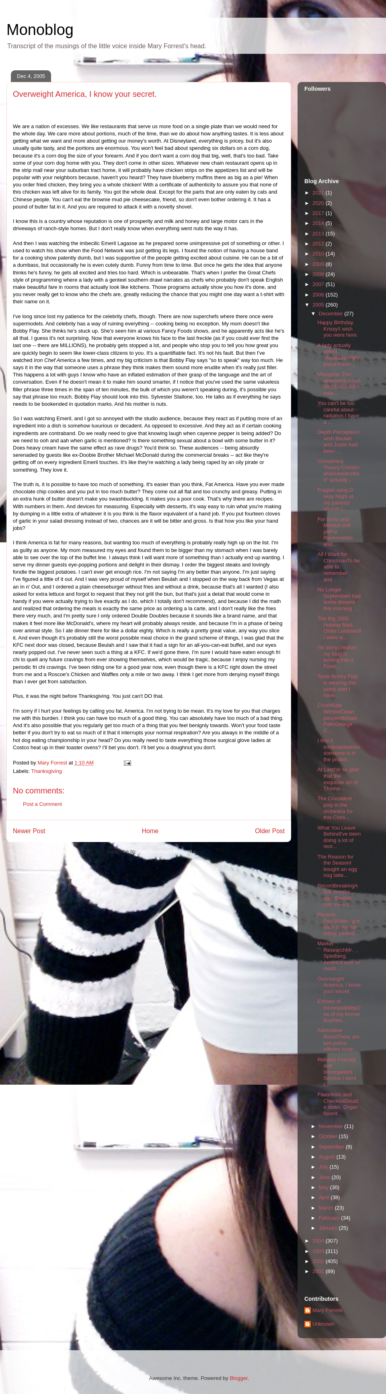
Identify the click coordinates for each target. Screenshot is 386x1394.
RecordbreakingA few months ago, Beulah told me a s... (337, 895)
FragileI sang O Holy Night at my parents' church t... (335, 499)
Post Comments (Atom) (165, 851)
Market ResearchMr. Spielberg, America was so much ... (338, 955)
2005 (319, 305)
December (332, 314)
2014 (319, 223)
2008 (319, 274)
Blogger (238, 1378)
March (327, 1208)
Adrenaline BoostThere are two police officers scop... (338, 1039)
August (328, 1157)
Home (150, 831)
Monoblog (40, 29)
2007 (319, 284)
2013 (319, 234)
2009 (319, 264)
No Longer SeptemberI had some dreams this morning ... (339, 599)
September (332, 1147)
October (329, 1136)
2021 (319, 193)
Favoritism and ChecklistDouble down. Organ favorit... (337, 1103)
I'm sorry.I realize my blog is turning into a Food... (337, 656)
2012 (319, 244)
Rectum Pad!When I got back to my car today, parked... (338, 924)
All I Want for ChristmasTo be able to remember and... (338, 566)
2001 (319, 1271)
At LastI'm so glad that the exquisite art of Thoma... (338, 778)
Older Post (270, 831)
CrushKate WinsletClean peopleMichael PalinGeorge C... (337, 717)
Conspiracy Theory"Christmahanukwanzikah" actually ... (338, 470)
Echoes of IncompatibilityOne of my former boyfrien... (338, 1010)
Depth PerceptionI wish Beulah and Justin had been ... (338, 441)
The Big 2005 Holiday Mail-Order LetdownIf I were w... (339, 627)
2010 (319, 254)
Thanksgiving (46, 771)
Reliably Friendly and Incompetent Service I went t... (336, 1072)
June (325, 1177)
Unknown (323, 1324)
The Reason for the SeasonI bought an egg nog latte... (337, 866)
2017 (319, 213)
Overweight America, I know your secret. (338, 985)
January (329, 1228)
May (324, 1187)
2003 (319, 1251)
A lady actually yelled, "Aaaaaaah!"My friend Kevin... (338, 354)
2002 (319, 1261)
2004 (319, 1241)
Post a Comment (42, 804)
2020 (319, 203)
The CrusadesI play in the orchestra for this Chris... (335, 807)
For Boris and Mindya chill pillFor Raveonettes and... (335, 531)
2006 (319, 295)
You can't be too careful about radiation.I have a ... (338, 412)
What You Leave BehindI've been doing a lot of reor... (339, 837)
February (330, 1218)
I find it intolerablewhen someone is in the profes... (338, 750)
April (325, 1197)
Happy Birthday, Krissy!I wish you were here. (337, 328)
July (324, 1167)
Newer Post (29, 831)
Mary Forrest (327, 1310)
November (332, 1126)
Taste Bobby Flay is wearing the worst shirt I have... (337, 685)
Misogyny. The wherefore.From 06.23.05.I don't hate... (338, 383)
